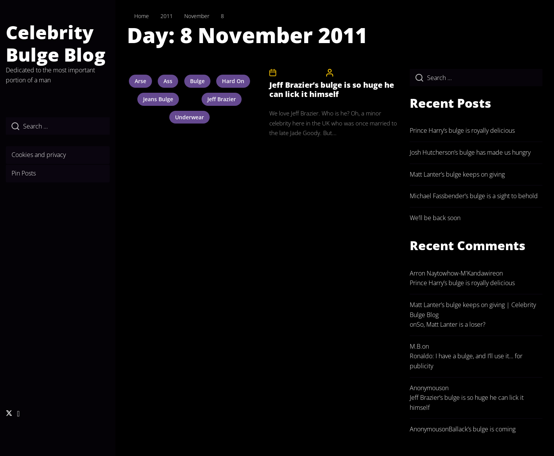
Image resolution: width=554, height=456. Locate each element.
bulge (197, 81)
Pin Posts (24, 173)
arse (140, 81)
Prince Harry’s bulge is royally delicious (462, 130)
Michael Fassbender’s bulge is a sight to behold (474, 196)
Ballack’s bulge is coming (482, 429)
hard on (233, 81)
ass (168, 81)
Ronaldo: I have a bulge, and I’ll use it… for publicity (466, 361)
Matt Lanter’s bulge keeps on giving (457, 174)
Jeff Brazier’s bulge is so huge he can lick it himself (331, 89)
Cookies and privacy (39, 154)
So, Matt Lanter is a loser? (451, 324)
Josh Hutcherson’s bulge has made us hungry (470, 152)
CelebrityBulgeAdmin (359, 72)
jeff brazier (221, 99)
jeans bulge (158, 99)
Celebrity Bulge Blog (55, 43)
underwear (189, 117)
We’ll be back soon (435, 218)
